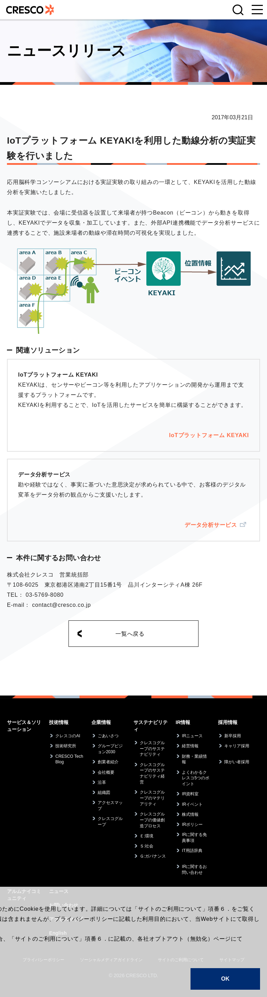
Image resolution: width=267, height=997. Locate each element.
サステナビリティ (151, 725)
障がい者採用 (236, 761)
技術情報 (58, 722)
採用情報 (227, 722)
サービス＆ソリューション (24, 725)
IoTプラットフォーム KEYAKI (209, 435)
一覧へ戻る (130, 634)
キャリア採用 (236, 745)
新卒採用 (232, 735)
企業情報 (101, 722)
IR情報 (183, 722)
